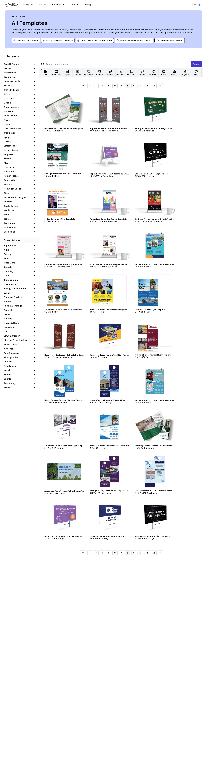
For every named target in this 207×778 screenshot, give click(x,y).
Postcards (21, 180)
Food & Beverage (21, 305)
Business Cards (21, 81)
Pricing (87, 4)
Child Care (21, 262)
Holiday (21, 318)
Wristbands (21, 227)
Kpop (21, 137)
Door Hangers (21, 107)
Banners (21, 68)
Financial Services (21, 297)
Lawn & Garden (21, 335)
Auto (21, 249)
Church (21, 267)
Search (200, 64)
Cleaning (21, 271)
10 (144, 85)
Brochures (21, 77)
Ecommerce (21, 284)
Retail (21, 370)
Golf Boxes (21, 132)
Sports (21, 378)
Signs (21, 193)
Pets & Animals (21, 353)
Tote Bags (21, 223)
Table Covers (21, 206)
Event (21, 292)
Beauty (21, 254)
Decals (21, 102)
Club (21, 275)
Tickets (21, 218)
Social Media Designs (21, 197)
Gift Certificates (21, 128)
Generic (21, 314)
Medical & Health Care (21, 340)
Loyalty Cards (21, 150)
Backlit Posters (21, 64)
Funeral (21, 310)
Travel (21, 387)
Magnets (21, 154)
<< (87, 85)
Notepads (21, 171)
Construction (21, 280)
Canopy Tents (21, 89)
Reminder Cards (21, 188)
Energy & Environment (21, 288)
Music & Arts (21, 344)
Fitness (21, 301)
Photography (21, 357)
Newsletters (21, 167)
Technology (21, 383)
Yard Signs (21, 231)
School (21, 374)
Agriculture (21, 245)
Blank (21, 258)
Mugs (21, 163)
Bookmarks (21, 72)
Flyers (21, 124)
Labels (21, 141)
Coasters (21, 98)
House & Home (21, 323)
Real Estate (21, 366)
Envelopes (21, 111)
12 (157, 85)
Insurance (21, 327)
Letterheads (21, 145)
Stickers (21, 201)
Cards (21, 94)
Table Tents (21, 210)
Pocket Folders (21, 175)
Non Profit (21, 348)
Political (21, 361)
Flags (21, 120)
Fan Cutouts (21, 115)
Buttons (21, 85)
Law (21, 331)
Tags (21, 214)
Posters (21, 184)
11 (151, 85)
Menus (21, 158)
